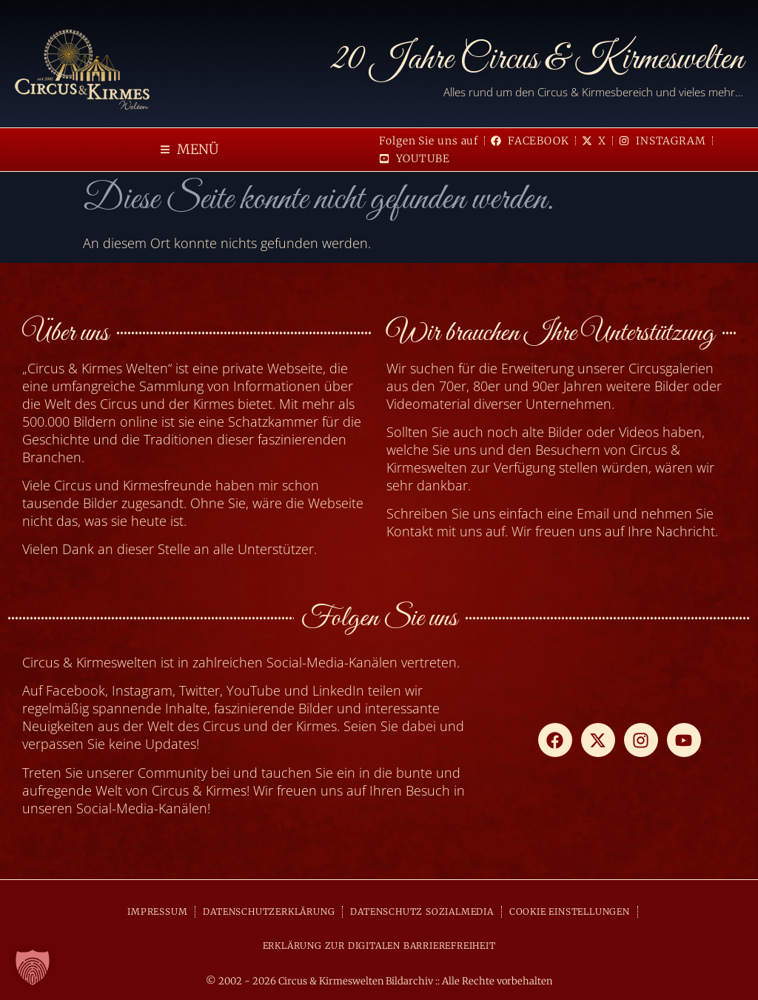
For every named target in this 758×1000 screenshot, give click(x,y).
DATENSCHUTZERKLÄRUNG (269, 911)
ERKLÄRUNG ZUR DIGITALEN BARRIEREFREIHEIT (379, 945)
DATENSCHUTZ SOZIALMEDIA (421, 911)
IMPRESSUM (157, 911)
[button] (189, 150)
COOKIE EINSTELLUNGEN (569, 911)
